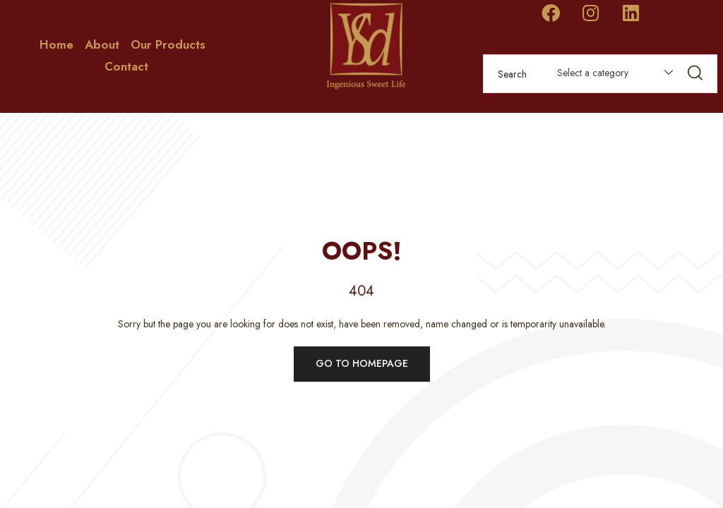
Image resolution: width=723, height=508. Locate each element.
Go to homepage (362, 363)
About (102, 44)
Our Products (168, 44)
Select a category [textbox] (592, 73)
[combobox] (608, 75)
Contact (126, 66)
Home (56, 44)
